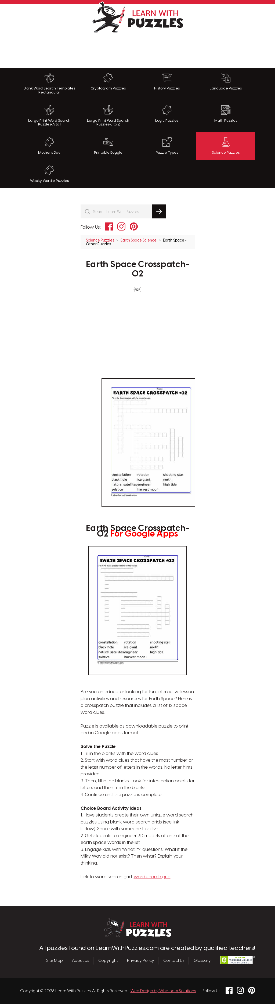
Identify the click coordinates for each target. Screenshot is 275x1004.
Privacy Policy (140, 961)
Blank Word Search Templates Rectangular (49, 83)
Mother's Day (49, 145)
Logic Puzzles (166, 114)
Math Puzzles (225, 114)
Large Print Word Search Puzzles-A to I (49, 116)
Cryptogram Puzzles (108, 81)
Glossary (202, 961)
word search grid (152, 877)
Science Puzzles (226, 145)
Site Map (54, 961)
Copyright (108, 961)
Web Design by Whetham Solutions (163, 991)
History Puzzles (167, 81)
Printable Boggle (108, 145)
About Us (80, 961)
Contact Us (173, 961)
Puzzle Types (167, 145)
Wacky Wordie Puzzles (49, 174)
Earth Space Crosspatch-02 (137, 269)
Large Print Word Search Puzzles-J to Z (108, 116)
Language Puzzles (226, 81)
